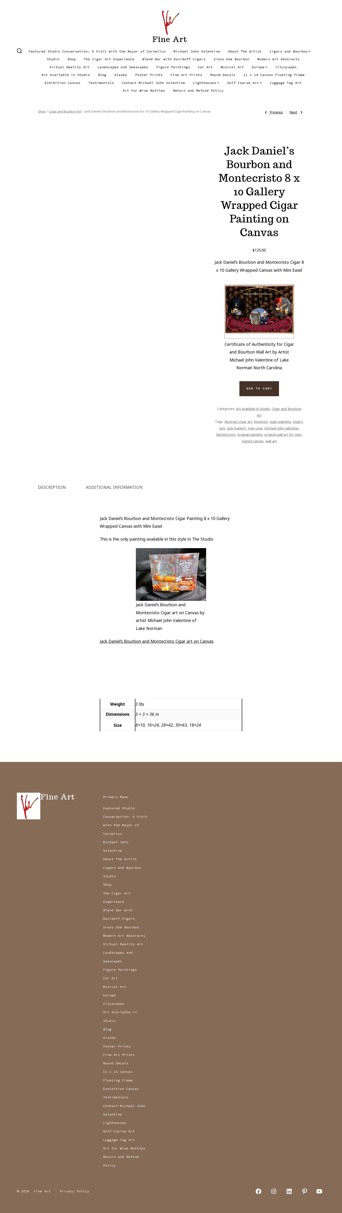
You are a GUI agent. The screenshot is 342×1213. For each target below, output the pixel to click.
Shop (71, 59)
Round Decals (222, 75)
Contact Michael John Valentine (153, 83)
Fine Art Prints (186, 75)
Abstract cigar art (238, 421)
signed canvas (253, 441)
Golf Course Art (244, 83)
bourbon (261, 421)
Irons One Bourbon (231, 59)
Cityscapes (286, 67)
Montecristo (225, 434)
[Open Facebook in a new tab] (258, 1191)
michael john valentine (281, 428)
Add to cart (259, 388)
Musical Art (232, 67)
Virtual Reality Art (69, 67)
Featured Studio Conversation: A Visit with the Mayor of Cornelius (97, 51)
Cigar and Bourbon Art (65, 111)
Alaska (120, 75)
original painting (249, 434)
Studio (53, 59)
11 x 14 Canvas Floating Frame (274, 75)
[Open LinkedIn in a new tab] (289, 1191)
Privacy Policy (74, 1191)
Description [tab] (52, 487)
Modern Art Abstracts (278, 59)
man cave (255, 428)
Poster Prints (149, 75)
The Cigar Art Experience (109, 59)
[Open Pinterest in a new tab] (304, 1191)
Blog (102, 75)
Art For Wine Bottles (144, 90)
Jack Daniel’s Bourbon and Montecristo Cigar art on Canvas (156, 641)
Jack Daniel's (236, 428)
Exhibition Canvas (62, 83)
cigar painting (280, 421)
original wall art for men (282, 434)
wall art (271, 441)
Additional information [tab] (114, 487)
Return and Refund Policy (198, 90)
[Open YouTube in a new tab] (319, 1191)
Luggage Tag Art (285, 83)
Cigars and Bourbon (290, 51)
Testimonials (101, 83)
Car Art (205, 67)
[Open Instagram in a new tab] (274, 1191)
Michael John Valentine (197, 51)
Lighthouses (206, 83)
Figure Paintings (173, 67)
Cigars (298, 421)
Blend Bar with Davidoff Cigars (173, 59)
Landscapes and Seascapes (122, 67)
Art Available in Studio (65, 75)
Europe (260, 67)
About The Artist (245, 51)
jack (222, 428)
